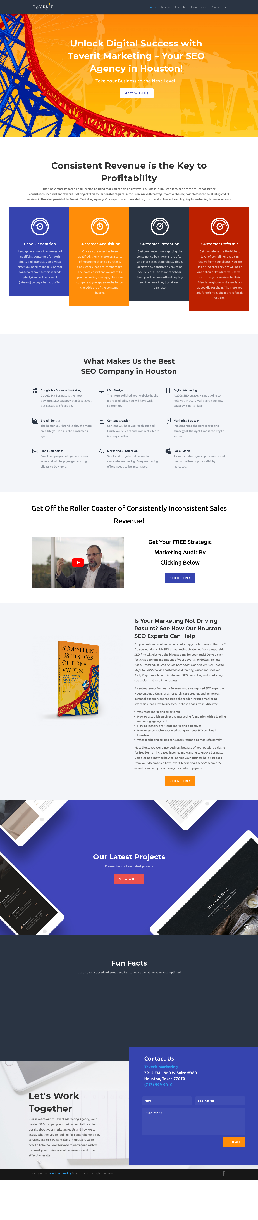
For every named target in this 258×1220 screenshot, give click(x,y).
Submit (234, 1141)
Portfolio (180, 7)
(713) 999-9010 (158, 1084)
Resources (197, 7)
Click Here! (180, 578)
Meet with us (137, 93)
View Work (129, 879)
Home (152, 7)
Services (165, 7)
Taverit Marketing (161, 1067)
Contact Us (219, 7)
